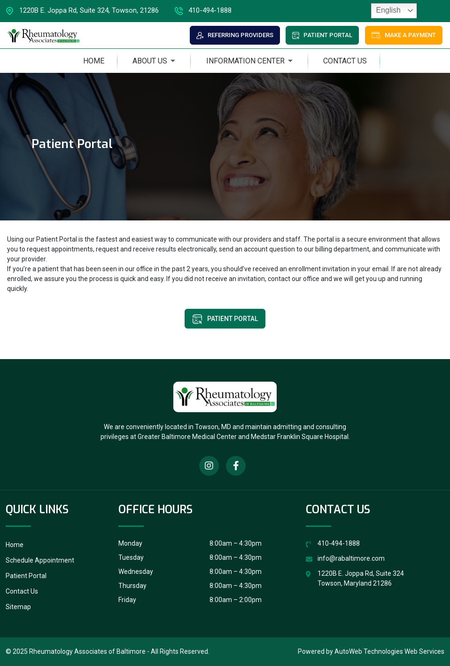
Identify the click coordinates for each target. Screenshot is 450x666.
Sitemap (18, 607)
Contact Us (345, 60)
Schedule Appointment (40, 560)
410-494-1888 (203, 11)
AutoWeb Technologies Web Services (389, 651)
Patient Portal (322, 35)
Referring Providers (234, 35)
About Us (149, 60)
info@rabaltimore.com (351, 558)
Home (93, 60)
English (387, 10)
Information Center (245, 60)
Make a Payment (404, 35)
